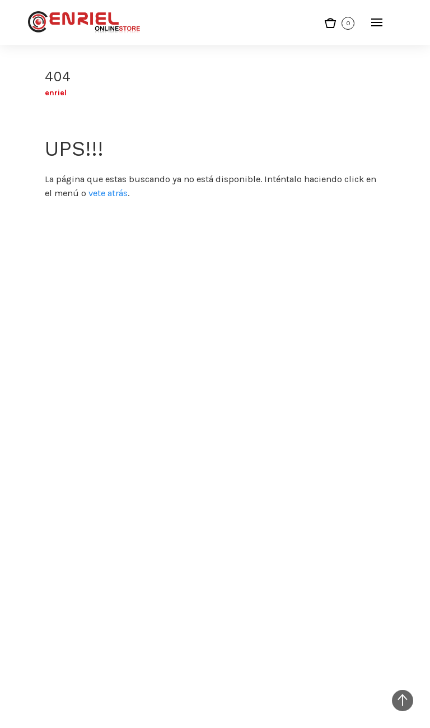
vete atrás (108, 193)
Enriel (56, 93)
